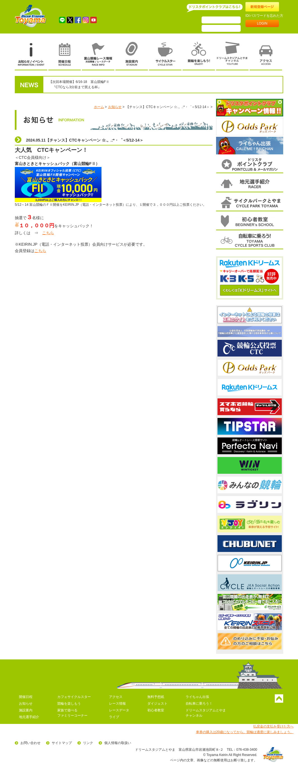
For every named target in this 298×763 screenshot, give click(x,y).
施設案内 (25, 710)
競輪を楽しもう (69, 703)
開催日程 (25, 697)
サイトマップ (62, 743)
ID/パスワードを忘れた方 (264, 16)
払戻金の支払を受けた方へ (273, 726)
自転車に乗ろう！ (199, 703)
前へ (217, 126)
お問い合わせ (30, 743)
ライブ (114, 717)
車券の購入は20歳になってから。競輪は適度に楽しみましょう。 (245, 732)
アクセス (115, 697)
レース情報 (117, 703)
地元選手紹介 (29, 717)
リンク (88, 743)
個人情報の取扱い (117, 743)
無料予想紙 (155, 697)
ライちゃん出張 (197, 697)
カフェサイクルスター (74, 697)
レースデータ (119, 710)
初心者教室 (155, 710)
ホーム (99, 107)
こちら (48, 233)
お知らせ (115, 107)
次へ (282, 126)
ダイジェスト (157, 703)
